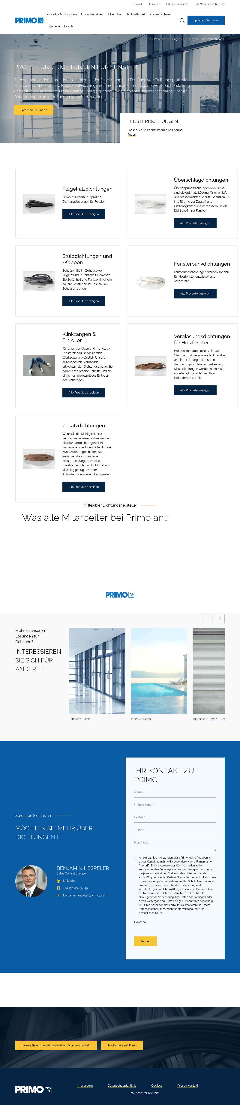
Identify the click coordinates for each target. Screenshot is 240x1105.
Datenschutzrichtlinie (122, 1085)
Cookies (156, 1085)
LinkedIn (66, 887)
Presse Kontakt (187, 1085)
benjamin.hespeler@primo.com (81, 901)
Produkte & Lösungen (167, 39)
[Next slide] (220, 618)
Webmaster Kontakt (145, 1093)
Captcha (140, 947)
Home (147, 39)
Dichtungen (191, 39)
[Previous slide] (208, 618)
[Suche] (182, 20)
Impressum (85, 1085)
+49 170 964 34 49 (72, 894)
